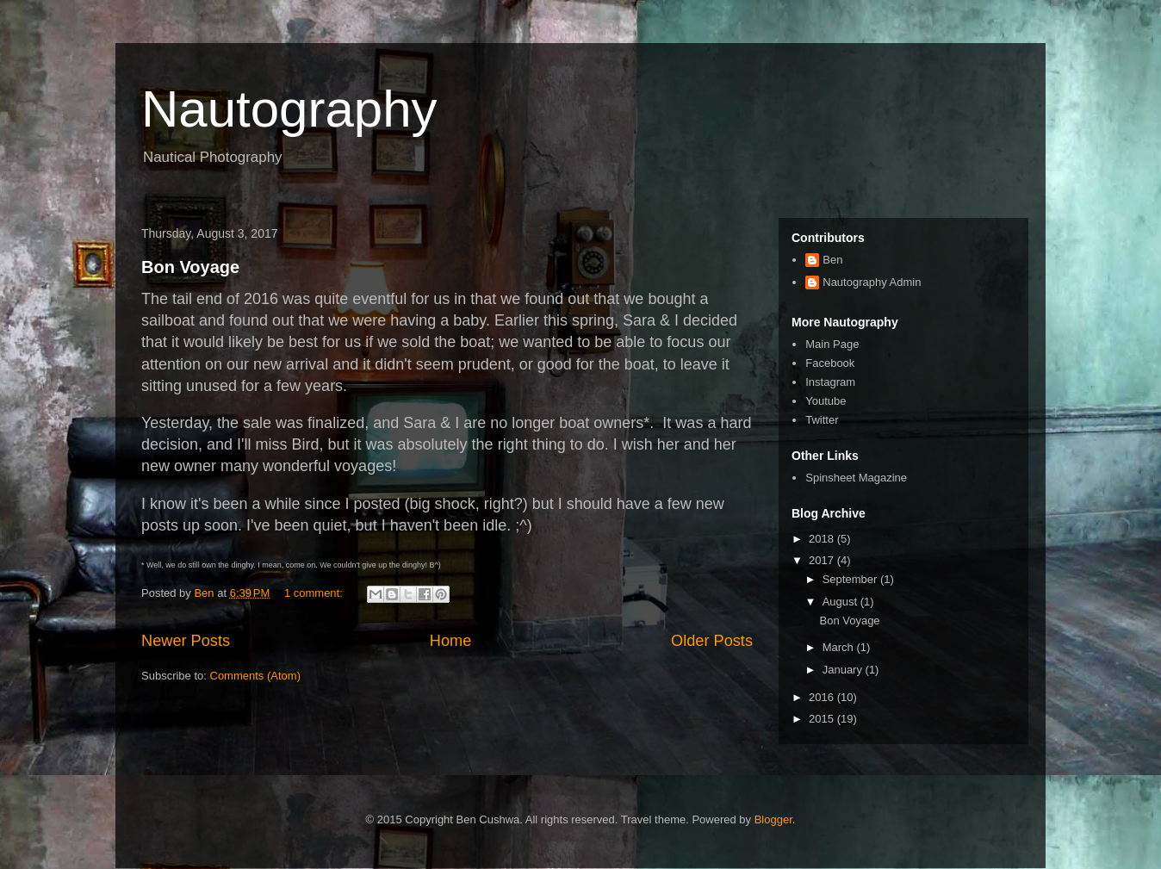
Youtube (825, 400)
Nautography (289, 109)
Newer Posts (185, 640)
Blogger (773, 819)
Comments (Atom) (255, 675)
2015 (823, 718)
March (840, 647)
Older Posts (712, 640)
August (841, 601)
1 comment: (315, 593)
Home (451, 640)
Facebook (829, 363)
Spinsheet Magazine (856, 477)
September (851, 579)
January (844, 669)
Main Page (832, 344)
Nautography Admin (872, 282)
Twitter (821, 419)
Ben (832, 259)
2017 (823, 560)
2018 (823, 538)
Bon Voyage (190, 267)
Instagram (830, 382)
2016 (823, 697)
